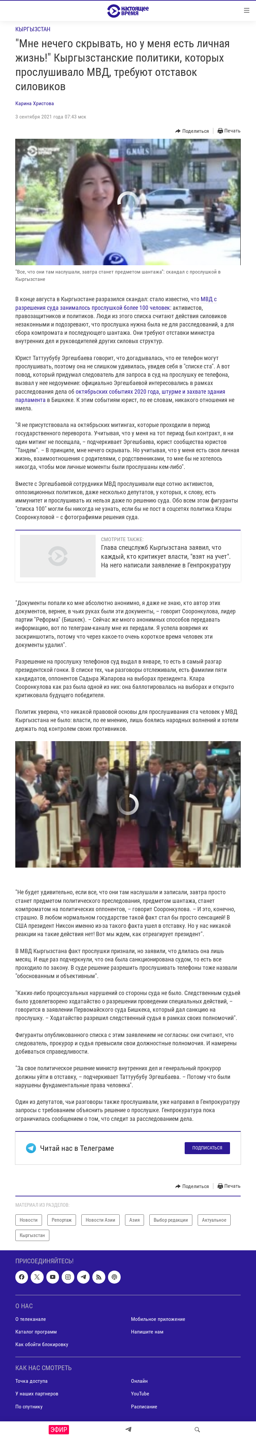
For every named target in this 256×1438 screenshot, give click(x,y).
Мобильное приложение (158, 1319)
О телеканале (30, 1319)
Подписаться (207, 1147)
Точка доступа (31, 1381)
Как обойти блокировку (41, 1344)
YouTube (140, 1394)
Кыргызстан (32, 29)
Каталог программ (36, 1332)
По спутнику (29, 1406)
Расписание (144, 1406)
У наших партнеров (36, 1394)
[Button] (192, 131)
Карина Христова (34, 103)
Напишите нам (147, 1332)
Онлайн (139, 1381)
